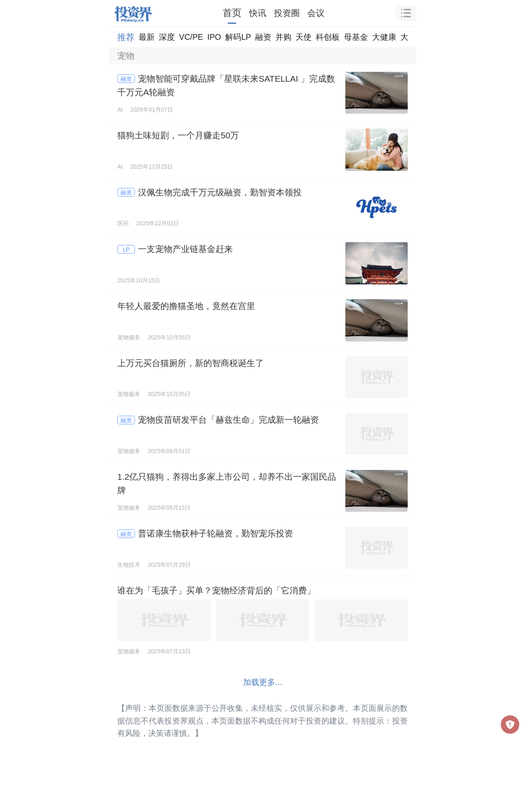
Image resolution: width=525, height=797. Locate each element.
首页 (232, 12)
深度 (167, 36)
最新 (147, 36)
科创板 (328, 36)
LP (126, 249)
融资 (263, 36)
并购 (283, 36)
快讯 (257, 13)
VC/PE (191, 36)
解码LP (238, 36)
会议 (315, 13)
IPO (214, 36)
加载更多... (262, 682)
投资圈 (287, 13)
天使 (303, 36)
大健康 (384, 36)
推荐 (126, 37)
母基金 (356, 36)
